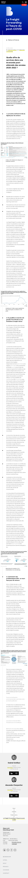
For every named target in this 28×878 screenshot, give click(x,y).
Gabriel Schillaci (12, 50)
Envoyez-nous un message (16, 842)
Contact (6, 873)
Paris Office (10, 767)
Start (14, 808)
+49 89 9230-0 (13, 838)
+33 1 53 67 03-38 (14, 769)
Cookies (6, 870)
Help (4, 863)
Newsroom (7, 856)
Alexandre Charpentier (14, 785)
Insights (14, 811)
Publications (14, 815)
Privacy (6, 866)
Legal (5, 860)
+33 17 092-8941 (14, 791)
